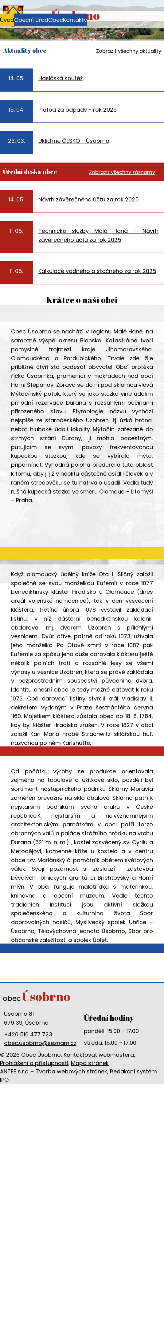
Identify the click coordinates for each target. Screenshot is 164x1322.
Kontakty (75, 20)
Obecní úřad (31, 20)
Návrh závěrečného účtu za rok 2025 (88, 199)
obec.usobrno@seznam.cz (40, 1043)
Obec (55, 20)
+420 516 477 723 (28, 1034)
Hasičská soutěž (60, 78)
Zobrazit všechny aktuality (128, 51)
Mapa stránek (90, 1063)
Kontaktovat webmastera (99, 1055)
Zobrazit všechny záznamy (122, 172)
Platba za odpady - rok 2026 (77, 110)
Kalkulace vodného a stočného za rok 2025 (97, 271)
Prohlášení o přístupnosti (34, 1063)
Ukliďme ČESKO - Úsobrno (73, 141)
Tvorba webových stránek (71, 1071)
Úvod (7, 20)
